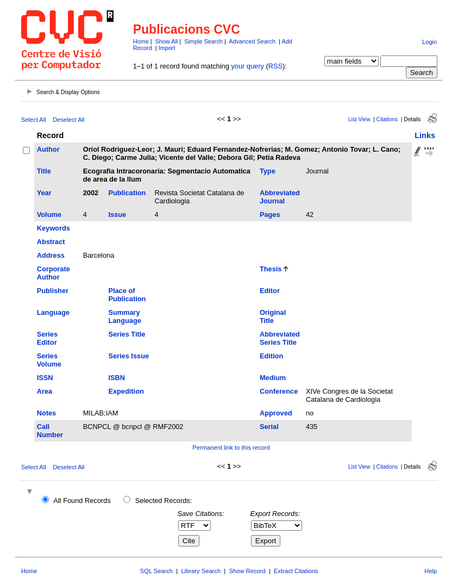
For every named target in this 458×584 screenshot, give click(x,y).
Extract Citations (296, 571)
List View (359, 119)
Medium (273, 378)
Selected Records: (163, 500)
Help (430, 571)
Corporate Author (53, 273)
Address (51, 255)
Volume (49, 214)
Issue (117, 214)
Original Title (273, 316)
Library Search (201, 571)
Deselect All (68, 119)
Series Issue (128, 356)
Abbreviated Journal (280, 197)
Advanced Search (252, 41)
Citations (387, 119)
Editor (270, 291)
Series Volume (49, 360)
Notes (47, 413)
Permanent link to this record (230, 447)
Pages (270, 214)
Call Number (50, 431)
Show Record (247, 571)
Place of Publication (127, 295)
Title (44, 171)
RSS (275, 66)
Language (53, 312)
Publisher (52, 291)
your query (247, 66)
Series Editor (47, 338)
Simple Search (203, 41)
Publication (127, 193)
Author (48, 149)
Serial (269, 427)
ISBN (116, 378)
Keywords (53, 228)
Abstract (51, 242)
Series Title (126, 334)
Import (167, 48)
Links (425, 135)
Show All (166, 41)
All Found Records (81, 500)
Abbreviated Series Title (280, 338)
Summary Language (124, 316)
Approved (276, 413)
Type (267, 171)
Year (44, 193)
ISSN (45, 378)
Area (44, 391)
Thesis (271, 269)
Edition (271, 356)
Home (141, 41)
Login (429, 42)
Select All (33, 119)
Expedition (125, 391)
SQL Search (156, 571)
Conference (279, 391)
